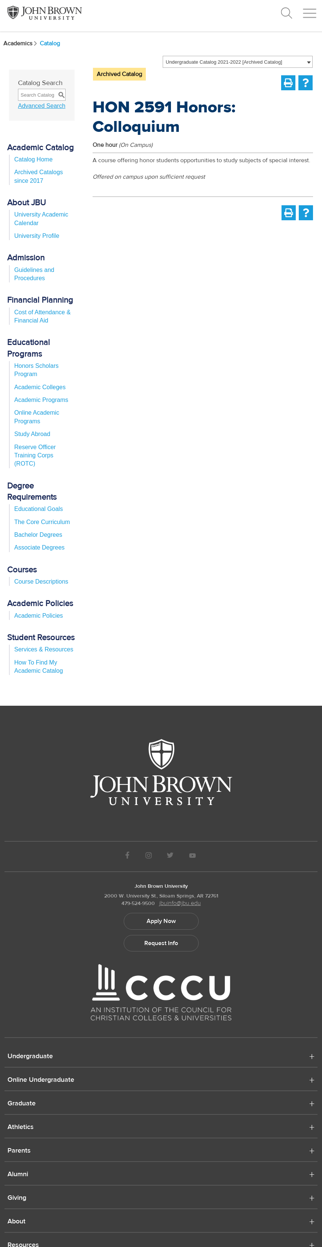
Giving (16, 1198)
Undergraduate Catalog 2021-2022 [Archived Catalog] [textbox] (224, 62)
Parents (19, 1151)
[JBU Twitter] (170, 856)
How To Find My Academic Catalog (38, 666)
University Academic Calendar (41, 218)
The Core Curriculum (42, 522)
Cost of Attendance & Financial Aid (42, 316)
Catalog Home (33, 159)
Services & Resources (43, 649)
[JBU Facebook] (128, 856)
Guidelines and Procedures (34, 274)
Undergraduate (30, 1056)
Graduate (21, 1104)
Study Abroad (32, 434)
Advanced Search (41, 106)
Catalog (50, 43)
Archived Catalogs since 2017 (38, 176)
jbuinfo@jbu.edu (180, 903)
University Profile (36, 236)
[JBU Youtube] (192, 856)
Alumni (17, 1174)
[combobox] (238, 62)
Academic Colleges (40, 387)
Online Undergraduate (40, 1080)
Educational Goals (38, 509)
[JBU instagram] (148, 856)
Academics (20, 43)
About (16, 1222)
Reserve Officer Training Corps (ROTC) (35, 455)
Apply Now (161, 921)
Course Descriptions (41, 581)
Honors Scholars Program (36, 370)
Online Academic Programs (36, 416)
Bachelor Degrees (38, 535)
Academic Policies (38, 615)
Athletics (20, 1127)
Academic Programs (41, 400)
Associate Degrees (39, 547)
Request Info (161, 943)
